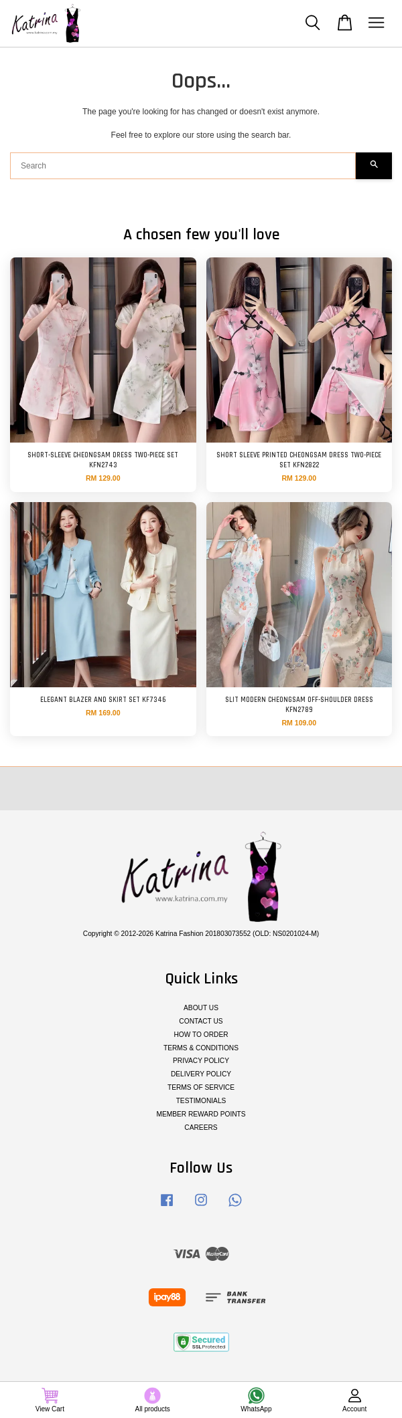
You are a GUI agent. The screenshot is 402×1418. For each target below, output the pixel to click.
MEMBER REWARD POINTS (200, 1114)
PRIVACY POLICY (201, 1060)
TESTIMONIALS (201, 1100)
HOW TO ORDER (201, 1034)
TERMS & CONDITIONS (201, 1048)
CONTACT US (200, 1021)
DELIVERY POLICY (201, 1074)
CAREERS (200, 1127)
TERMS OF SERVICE (201, 1087)
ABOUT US (201, 1008)
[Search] (183, 165)
